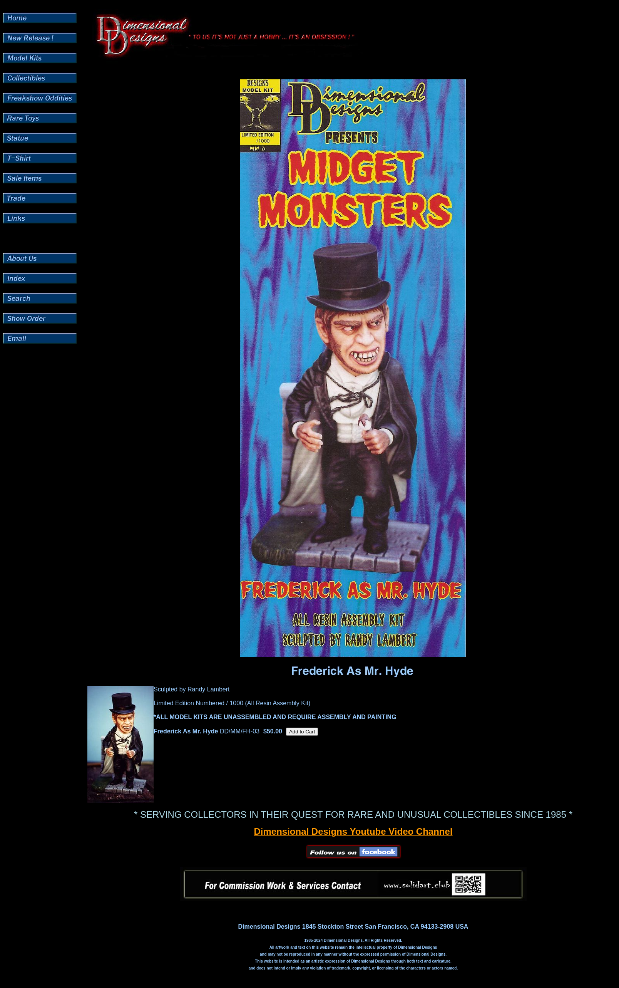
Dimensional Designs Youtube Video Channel (353, 831)
